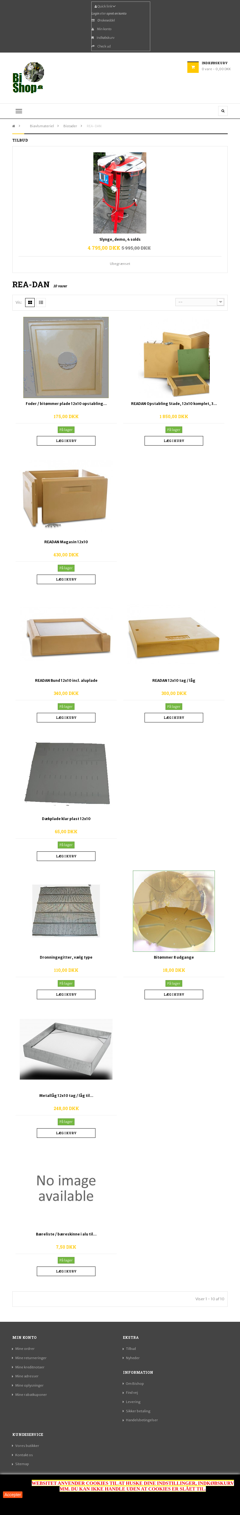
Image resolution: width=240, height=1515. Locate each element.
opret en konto (117, 14)
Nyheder (133, 1358)
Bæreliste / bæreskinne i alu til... (66, 1234)
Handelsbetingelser (142, 1420)
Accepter (12, 1494)
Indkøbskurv (103, 38)
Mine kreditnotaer (30, 1367)
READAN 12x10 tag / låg (173, 680)
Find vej (132, 1392)
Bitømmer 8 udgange (174, 957)
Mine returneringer (31, 1358)
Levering (133, 1402)
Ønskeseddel (103, 20)
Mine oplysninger (29, 1385)
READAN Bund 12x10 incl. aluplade (66, 680)
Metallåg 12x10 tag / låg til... (66, 1095)
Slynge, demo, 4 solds (120, 239)
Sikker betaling (138, 1411)
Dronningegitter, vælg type (66, 957)
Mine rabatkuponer (31, 1395)
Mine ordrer (25, 1349)
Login (95, 14)
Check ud (101, 46)
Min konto (101, 29)
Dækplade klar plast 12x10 (66, 818)
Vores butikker (27, 1446)
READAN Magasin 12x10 (66, 542)
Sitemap (22, 1464)
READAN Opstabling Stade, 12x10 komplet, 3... (174, 403)
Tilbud (131, 1349)
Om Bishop (135, 1384)
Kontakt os (24, 1455)
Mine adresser (27, 1376)
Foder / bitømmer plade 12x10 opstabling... (66, 403)
